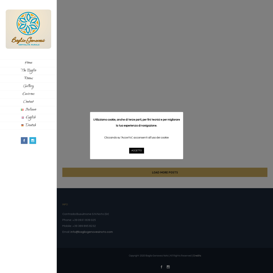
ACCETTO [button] (136, 150)
